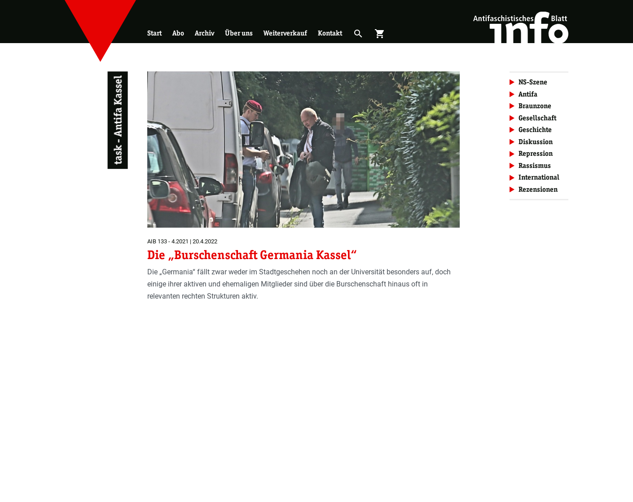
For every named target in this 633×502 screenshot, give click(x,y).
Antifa (528, 94)
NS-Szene (533, 82)
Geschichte (535, 129)
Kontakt (330, 33)
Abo (178, 33)
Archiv (204, 33)
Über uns (239, 33)
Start (154, 33)
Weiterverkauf (285, 33)
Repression (536, 153)
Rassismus (535, 165)
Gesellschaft (537, 118)
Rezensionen (538, 189)
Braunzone (535, 105)
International (539, 177)
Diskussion (536, 141)
